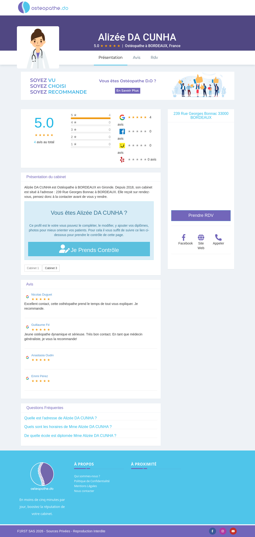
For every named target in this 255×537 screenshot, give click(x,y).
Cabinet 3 (51, 268)
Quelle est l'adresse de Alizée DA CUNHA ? (60, 418)
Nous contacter (84, 491)
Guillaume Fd (40, 325)
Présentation (111, 57)
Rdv (154, 57)
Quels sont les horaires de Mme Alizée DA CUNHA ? (68, 427)
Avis (136, 57)
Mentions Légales (85, 486)
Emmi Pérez (39, 376)
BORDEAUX (157, 46)
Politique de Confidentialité (92, 481)
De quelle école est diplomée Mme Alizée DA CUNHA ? (70, 436)
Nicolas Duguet (41, 294)
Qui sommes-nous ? (87, 476)
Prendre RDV (200, 215)
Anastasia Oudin (42, 355)
